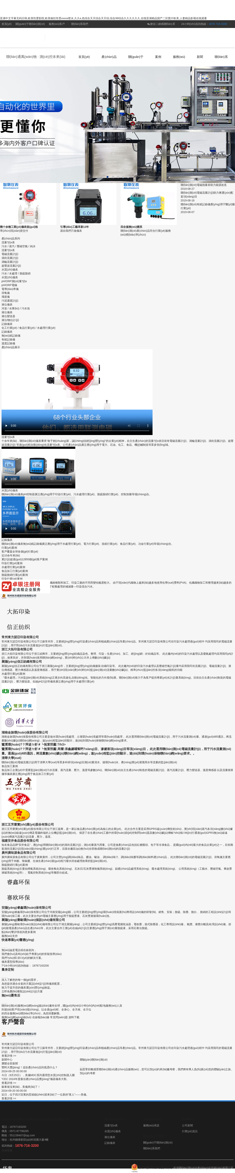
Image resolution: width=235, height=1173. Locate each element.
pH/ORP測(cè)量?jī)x (14, 281)
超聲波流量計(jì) (11, 265)
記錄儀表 (7, 331)
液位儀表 (7, 312)
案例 (158, 56)
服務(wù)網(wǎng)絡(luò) (16, 1017)
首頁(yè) (7, 23)
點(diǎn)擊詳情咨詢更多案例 (19, 932)
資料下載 (74, 1017)
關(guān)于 (135, 56)
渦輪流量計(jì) (10, 261)
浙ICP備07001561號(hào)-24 (155, 1167)
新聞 (200, 56)
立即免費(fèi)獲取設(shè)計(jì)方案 (22, 991)
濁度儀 (6, 296)
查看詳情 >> (9, 1055)
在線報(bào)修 (40, 1017)
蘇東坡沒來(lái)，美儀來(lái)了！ (21, 1086)
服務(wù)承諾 (151, 1125)
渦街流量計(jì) (10, 257)
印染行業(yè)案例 (12, 563)
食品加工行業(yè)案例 (15, 571)
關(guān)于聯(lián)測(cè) (30, 23)
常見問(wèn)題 (59, 1017)
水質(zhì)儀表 (10, 277)
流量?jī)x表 (8, 250)
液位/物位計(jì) (10, 320)
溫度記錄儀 (8, 343)
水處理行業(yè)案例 (13, 567)
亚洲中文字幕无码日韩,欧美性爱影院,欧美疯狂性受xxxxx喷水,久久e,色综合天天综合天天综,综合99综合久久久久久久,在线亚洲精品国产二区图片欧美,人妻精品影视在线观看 (103, 18)
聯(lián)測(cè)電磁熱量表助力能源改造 (204, 184)
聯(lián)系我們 (79, 23)
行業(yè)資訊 (190, 1131)
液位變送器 (8, 316)
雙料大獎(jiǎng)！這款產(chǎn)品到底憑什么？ (30, 1067)
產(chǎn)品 (108, 56)
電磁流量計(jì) (10, 254)
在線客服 (7, 1150)
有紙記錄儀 (8, 339)
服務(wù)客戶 (57, 23)
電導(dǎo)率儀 (10, 289)
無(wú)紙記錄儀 (11, 335)
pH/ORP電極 (9, 285)
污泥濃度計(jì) (10, 300)
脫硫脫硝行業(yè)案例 (15, 574)
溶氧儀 (6, 292)
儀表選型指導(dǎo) (13, 961)
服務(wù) (179, 56)
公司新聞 (187, 1125)
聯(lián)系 (221, 56)
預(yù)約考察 (87, 1073)
